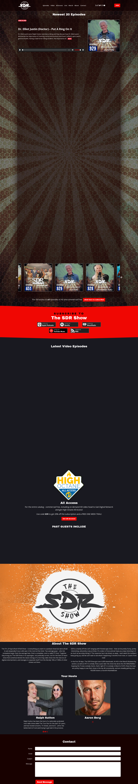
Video (53, 5)
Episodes (46, 5)
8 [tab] (62, 293)
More (69, 38)
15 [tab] (82, 293)
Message (29, 764)
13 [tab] (76, 293)
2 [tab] (45, 293)
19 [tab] (93, 293)
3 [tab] (48, 293)
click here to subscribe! (94, 300)
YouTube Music (58, 330)
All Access (59, 5)
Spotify (69, 324)
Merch (71, 5)
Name (30, 749)
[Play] (20, 49)
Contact (83, 5)
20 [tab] (95, 293)
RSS (79, 330)
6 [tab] (56, 293)
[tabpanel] (69, 277)
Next (121, 277)
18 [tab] (90, 293)
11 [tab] (70, 293)
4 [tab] (51, 293)
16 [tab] (84, 293)
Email (30, 754)
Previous (17, 277)
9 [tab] (65, 293)
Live (65, 5)
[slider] (44, 50)
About (76, 5)
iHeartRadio (91, 324)
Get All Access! (69, 519)
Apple (46, 324)
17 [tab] (87, 293)
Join (117, 5)
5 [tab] (54, 293)
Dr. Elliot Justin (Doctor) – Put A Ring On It (45, 29)
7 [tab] (59, 293)
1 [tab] (42, 293)
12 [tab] (73, 293)
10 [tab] (68, 293)
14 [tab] (79, 293)
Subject (29, 759)
